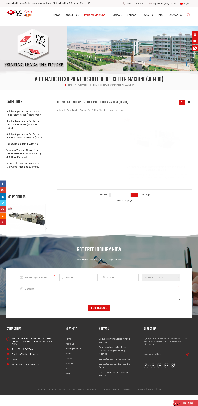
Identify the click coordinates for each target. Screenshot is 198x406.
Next (46, 212)
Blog (68, 385)
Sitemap (151, 400)
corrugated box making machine (114, 370)
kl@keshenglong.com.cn (165, 3)
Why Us (148, 16)
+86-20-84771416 (135, 3)
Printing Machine (94, 16)
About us (71, 16)
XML (159, 400)
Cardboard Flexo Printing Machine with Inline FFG (26, 221)
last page (145, 194)
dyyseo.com (139, 400)
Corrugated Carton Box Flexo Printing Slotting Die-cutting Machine (112, 362)
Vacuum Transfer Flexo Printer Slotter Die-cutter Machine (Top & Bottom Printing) (23, 153)
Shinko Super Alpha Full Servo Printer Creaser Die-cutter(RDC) (24, 136)
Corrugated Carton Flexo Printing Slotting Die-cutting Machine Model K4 (135, 169)
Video (116, 16)
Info (160, 16)
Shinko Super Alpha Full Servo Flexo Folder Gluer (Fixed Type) (23, 113)
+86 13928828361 (32, 376)
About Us (70, 355)
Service (131, 16)
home (68, 85)
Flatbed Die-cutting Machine (22, 144)
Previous (7, 212)
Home (56, 16)
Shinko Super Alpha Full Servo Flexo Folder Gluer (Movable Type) (22, 124)
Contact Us (175, 16)
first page (102, 194)
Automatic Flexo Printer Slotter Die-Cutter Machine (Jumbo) (23, 165)
